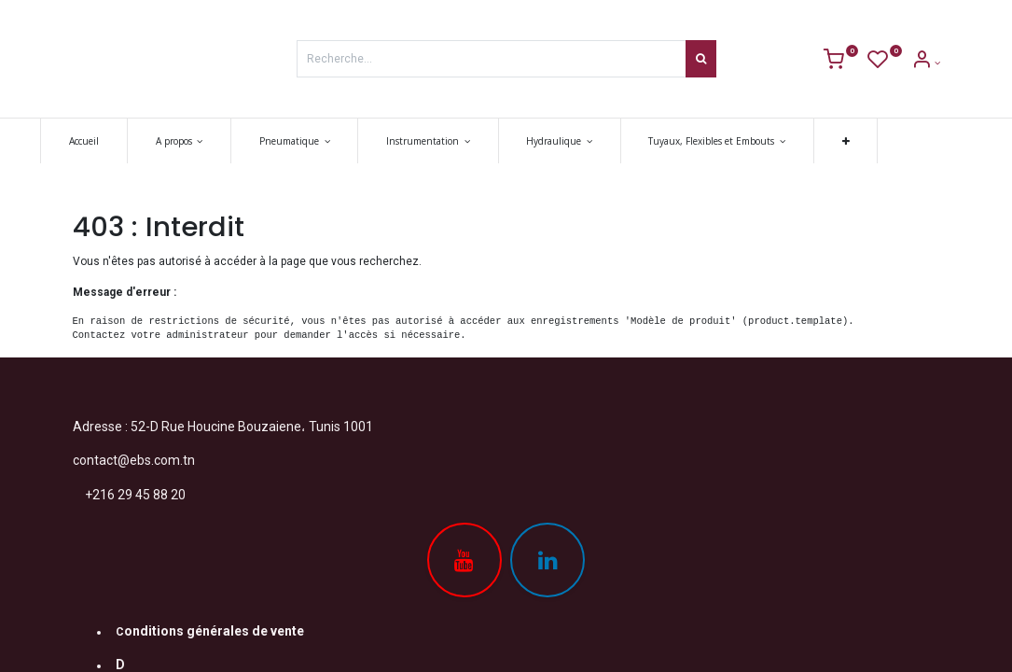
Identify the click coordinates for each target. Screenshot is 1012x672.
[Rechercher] (701, 58)
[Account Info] (925, 63)
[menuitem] (116, 141)
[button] (877, 141)
